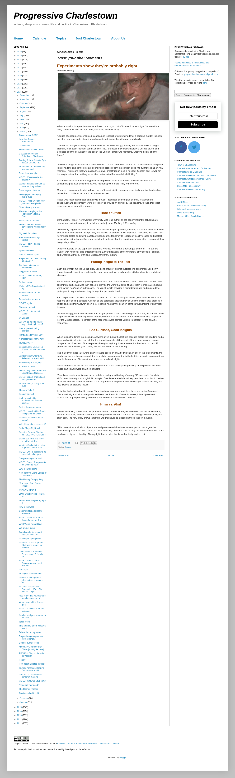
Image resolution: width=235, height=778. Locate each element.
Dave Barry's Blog (185, 213)
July (22, 115)
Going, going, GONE (28, 135)
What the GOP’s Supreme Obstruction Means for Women (31, 545)
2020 (19, 75)
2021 (19, 72)
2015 (19, 707)
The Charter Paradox (28, 689)
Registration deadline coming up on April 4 (32, 259)
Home (18, 38)
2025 (19, 55)
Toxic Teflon (24, 622)
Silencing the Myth (27, 307)
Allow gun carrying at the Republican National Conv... (30, 214)
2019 (19, 79)
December (25, 95)
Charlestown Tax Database (189, 172)
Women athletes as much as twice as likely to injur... (32, 185)
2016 (19, 92)
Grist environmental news (188, 209)
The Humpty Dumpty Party (31, 479)
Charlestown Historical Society (191, 189)
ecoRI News (182, 202)
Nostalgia (23, 569)
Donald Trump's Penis (29, 643)
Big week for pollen (27, 233)
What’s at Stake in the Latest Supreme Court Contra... (32, 446)
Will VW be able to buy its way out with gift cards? (31, 323)
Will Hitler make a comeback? (32, 424)
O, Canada (24, 318)
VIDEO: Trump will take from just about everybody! (32, 202)
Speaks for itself (26, 394)
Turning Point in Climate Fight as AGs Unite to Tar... (32, 161)
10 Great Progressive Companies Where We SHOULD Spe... (31, 589)
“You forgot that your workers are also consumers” (32, 597)
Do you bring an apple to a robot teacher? (31, 637)
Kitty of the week (26, 507)
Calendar (39, 38)
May (22, 123)
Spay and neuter (26, 250)
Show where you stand (29, 207)
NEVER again (25, 303)
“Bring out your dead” (29, 685)
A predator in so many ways (31, 339)
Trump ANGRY (26, 343)
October (23, 103)
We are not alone (27, 528)
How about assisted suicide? (32, 664)
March (23, 131)
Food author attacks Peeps (31, 149)
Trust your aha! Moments (30, 574)
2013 (19, 715)
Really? (22, 660)
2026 (19, 51)
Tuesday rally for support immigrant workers (30, 533)
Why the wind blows (28, 469)
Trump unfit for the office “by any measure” (32, 167)
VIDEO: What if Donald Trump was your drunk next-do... (30, 563)
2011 (19, 723)
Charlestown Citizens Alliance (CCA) (194, 179)
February (24, 698)
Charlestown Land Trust (188, 182)
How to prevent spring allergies (29, 329)
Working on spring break (30, 539)
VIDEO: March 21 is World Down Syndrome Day (31, 518)
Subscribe (197, 124)
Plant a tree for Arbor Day (30, 335)
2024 (19, 59)
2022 (19, 67)
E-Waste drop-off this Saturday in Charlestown (31, 155)
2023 (19, 63)
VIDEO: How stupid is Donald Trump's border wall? (32, 412)
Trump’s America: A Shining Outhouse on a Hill (31, 669)
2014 (19, 711)
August (23, 111)
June (22, 119)
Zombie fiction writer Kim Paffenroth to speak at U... (32, 357)
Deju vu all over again (29, 254)
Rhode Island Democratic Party (191, 205)
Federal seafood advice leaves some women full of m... (32, 227)
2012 (19, 719)
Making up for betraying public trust (30, 195)
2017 (19, 88)
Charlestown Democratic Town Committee (196, 175)
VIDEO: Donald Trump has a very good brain (32, 378)
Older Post (158, 455)
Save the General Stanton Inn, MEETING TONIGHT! (32, 433)
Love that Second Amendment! (27, 140)
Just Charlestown (88, 38)
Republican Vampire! (28, 173)
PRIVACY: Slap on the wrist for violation (31, 654)
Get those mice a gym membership (29, 266)
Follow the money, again (30, 632)
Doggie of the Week (28, 271)
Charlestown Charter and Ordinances (194, 168)
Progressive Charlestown (66, 16)
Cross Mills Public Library (188, 186)
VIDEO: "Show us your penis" (32, 681)
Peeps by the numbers (29, 299)
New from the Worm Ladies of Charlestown (32, 474)
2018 (19, 84)
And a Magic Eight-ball (29, 428)
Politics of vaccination (29, 220)
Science (68, 447)
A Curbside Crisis (27, 366)
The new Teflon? (26, 390)
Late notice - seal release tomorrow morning (30, 675)
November (25, 99)
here (205, 83)
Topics (61, 38)
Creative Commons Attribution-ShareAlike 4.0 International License (88, 743)
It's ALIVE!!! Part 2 (27, 490)
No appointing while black (31, 458)
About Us (118, 38)
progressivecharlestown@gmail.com (201, 74)
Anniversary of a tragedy (30, 362)
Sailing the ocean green (30, 407)
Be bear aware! (26, 282)
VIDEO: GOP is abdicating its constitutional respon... (32, 453)
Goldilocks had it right (29, 693)
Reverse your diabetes (29, 190)
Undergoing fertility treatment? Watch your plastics (31, 400)
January (23, 702)
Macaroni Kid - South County (190, 216)
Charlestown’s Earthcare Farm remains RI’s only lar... (31, 554)
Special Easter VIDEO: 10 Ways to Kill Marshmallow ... (32, 349)
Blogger (122, 757)
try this (186, 57)
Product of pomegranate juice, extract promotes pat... (31, 580)
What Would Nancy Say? (30, 524)
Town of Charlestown (186, 165)
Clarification (24, 145)
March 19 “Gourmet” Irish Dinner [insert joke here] (31, 648)
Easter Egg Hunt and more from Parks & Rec (31, 440)
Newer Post (63, 455)
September (25, 107)
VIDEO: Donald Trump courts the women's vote (32, 463)
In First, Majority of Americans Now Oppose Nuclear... (32, 371)
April (22, 127)
